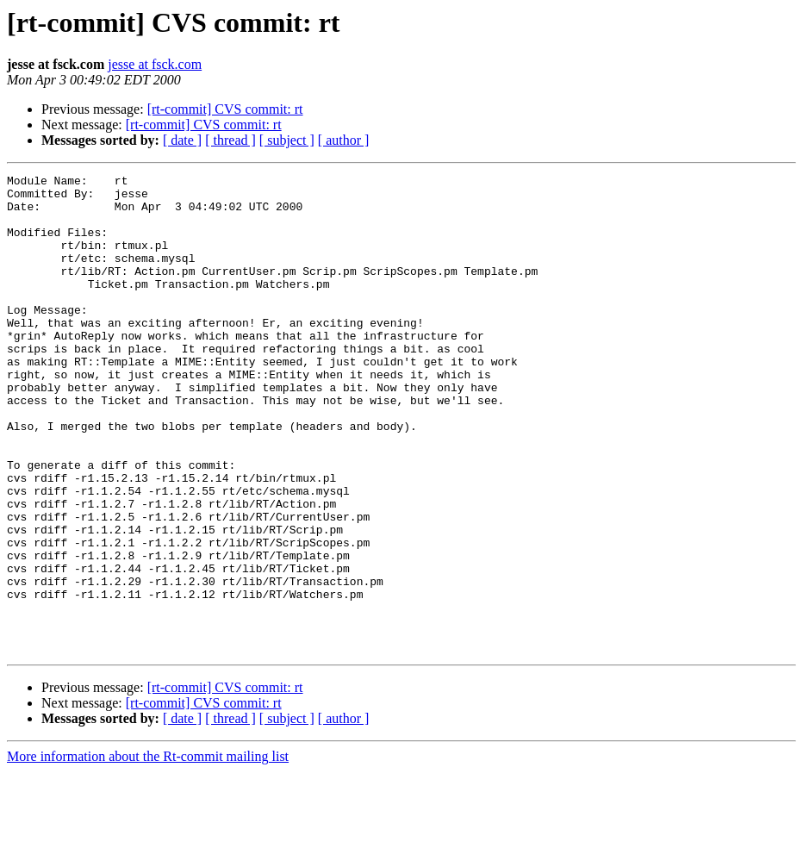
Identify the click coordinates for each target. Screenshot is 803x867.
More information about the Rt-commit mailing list (148, 852)
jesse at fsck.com (155, 64)
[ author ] (344, 140)
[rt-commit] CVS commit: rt (225, 109)
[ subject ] (286, 140)
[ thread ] (230, 140)
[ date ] (182, 140)
